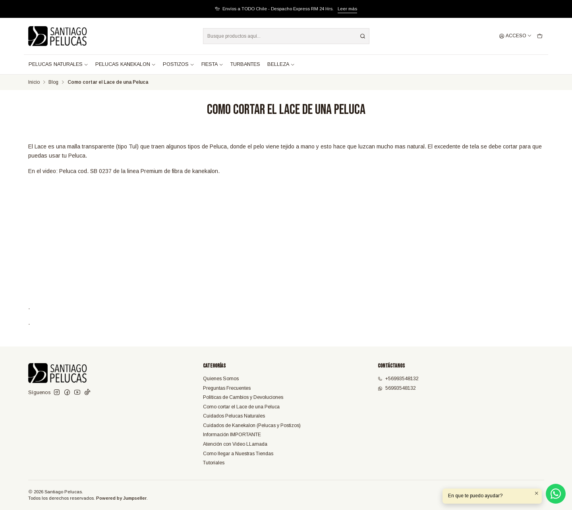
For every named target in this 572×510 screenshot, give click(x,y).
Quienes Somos (221, 378)
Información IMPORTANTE (232, 434)
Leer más (347, 8)
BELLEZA (281, 64)
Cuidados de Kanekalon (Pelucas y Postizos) (252, 425)
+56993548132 (398, 378)
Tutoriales (213, 463)
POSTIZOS (178, 64)
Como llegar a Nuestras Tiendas (238, 453)
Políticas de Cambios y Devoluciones (243, 397)
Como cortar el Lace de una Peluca (241, 407)
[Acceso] (515, 36)
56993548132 (397, 388)
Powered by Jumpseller (121, 498)
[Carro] (539, 36)
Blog (53, 82)
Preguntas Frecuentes (227, 388)
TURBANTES (245, 64)
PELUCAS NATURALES (58, 64)
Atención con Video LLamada (235, 444)
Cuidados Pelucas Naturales (234, 416)
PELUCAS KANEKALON (125, 64)
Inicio (34, 82)
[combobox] (286, 36)
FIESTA (212, 64)
